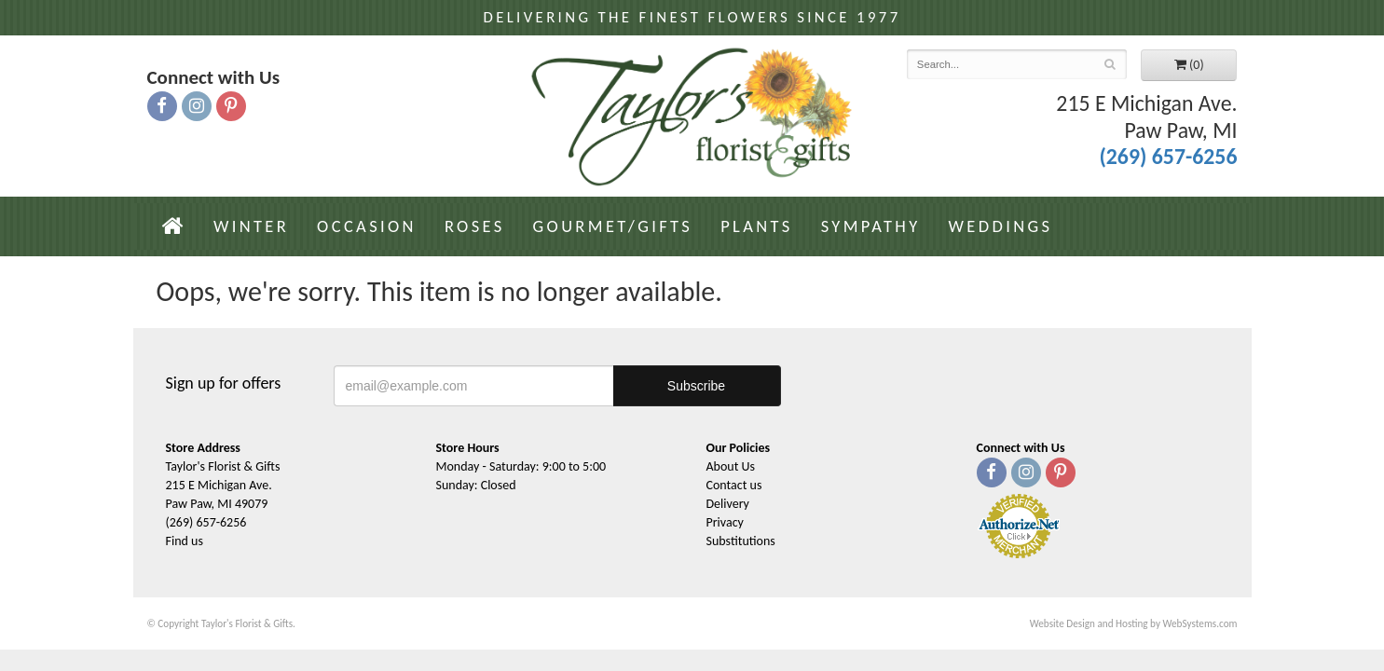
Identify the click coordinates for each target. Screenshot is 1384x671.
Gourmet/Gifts (613, 226)
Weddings (1001, 226)
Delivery (727, 504)
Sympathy (871, 226)
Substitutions (740, 541)
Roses (475, 226)
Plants (756, 226)
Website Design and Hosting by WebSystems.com (1134, 623)
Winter (251, 226)
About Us (731, 466)
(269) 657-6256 (1168, 156)
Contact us (734, 485)
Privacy (725, 522)
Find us (184, 541)
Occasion (367, 226)
